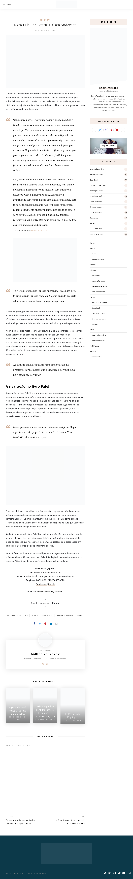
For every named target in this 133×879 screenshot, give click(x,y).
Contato (93, 265)
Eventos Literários (97, 207)
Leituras (93, 270)
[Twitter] (100, 130)
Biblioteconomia (96, 174)
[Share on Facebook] (34, 624)
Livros (92, 297)
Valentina (31, 576)
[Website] (43, 664)
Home (92, 243)
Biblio (92, 330)
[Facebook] (94, 130)
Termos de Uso (96, 357)
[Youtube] (117, 130)
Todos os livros (96, 229)
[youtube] (123, 872)
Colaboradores (98, 259)
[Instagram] (47, 664)
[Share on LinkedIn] (51, 624)
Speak (79, 615)
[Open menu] (5, 4)
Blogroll (93, 351)
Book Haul (94, 180)
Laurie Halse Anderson (65, 615)
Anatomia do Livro (97, 169)
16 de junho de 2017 (45, 30)
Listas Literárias (96, 212)
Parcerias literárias (99, 303)
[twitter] (105, 872)
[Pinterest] (111, 130)
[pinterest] (114, 872)
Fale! (26, 615)
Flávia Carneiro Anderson (42, 615)
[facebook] (100, 872)
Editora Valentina (40, 230)
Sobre (92, 248)
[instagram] (110, 872)
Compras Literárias (98, 185)
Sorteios (93, 223)
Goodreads (41, 584)
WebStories (94, 346)
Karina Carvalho (45, 653)
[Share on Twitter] (40, 624)
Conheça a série (96, 191)
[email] (129, 872)
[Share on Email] (56, 624)
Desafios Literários (97, 196)
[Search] (128, 5)
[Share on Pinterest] (45, 624)
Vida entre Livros (96, 234)
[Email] (123, 130)
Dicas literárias (96, 202)
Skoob (51, 584)
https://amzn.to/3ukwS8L (50, 591)
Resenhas (45, 20)
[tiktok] (119, 872)
